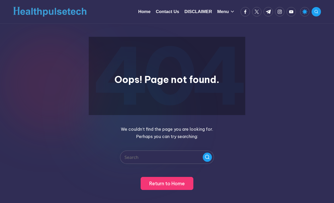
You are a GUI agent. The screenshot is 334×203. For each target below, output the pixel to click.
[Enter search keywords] (167, 157)
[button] (207, 157)
